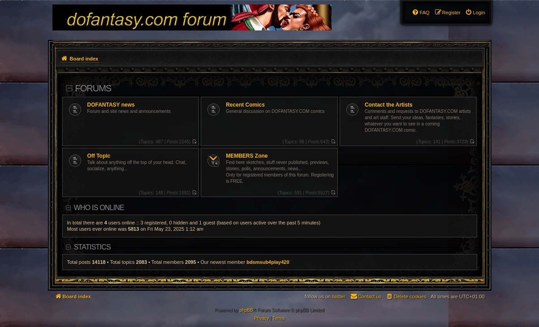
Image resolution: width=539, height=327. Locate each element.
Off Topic (99, 156)
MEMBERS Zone (246, 156)
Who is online (99, 207)
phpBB (246, 310)
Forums (93, 88)
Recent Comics (245, 105)
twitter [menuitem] (338, 296)
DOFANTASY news (111, 105)
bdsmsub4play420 (267, 262)
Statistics (92, 247)
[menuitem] (475, 12)
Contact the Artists (389, 105)
